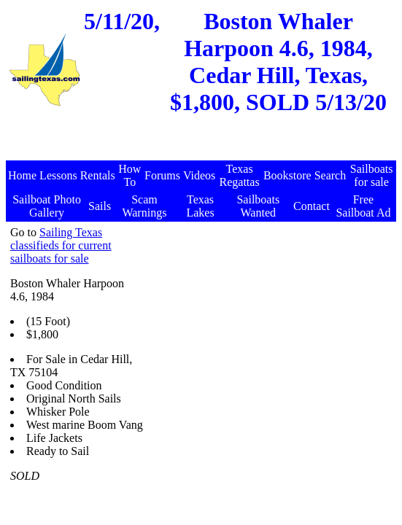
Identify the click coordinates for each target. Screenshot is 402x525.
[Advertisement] (203, 141)
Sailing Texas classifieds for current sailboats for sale (61, 245)
